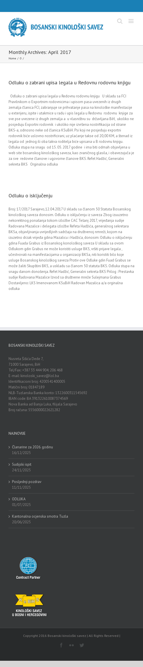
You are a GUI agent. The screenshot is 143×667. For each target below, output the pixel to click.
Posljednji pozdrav (26, 481)
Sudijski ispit (21, 464)
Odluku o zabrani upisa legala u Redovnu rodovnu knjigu (69, 82)
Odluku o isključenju (30, 195)
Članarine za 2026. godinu (32, 447)
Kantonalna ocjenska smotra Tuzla (40, 516)
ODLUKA (19, 499)
